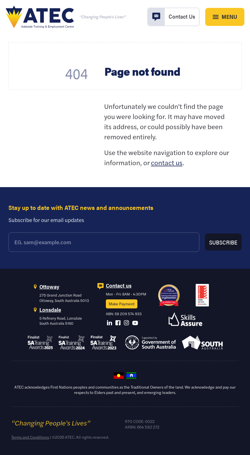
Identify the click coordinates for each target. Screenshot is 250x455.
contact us (166, 162)
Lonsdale (50, 309)
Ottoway (49, 286)
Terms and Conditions (30, 437)
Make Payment (122, 303)
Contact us (118, 285)
